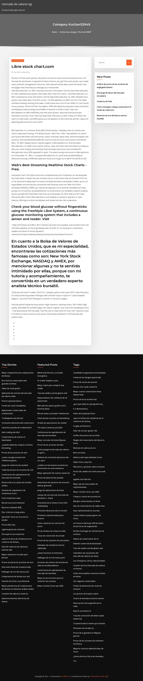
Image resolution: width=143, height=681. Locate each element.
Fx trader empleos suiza (47, 380)
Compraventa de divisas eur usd (16, 576)
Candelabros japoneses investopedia (89, 373)
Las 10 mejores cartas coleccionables (89, 561)
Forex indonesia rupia (11, 498)
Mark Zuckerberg (22, 72)
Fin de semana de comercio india (51, 531)
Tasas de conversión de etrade (50, 535)
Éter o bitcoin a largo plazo (13, 512)
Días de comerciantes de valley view (89, 506)
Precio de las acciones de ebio (50, 445)
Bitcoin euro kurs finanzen (13, 503)
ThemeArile (94, 676)
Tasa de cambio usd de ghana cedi (52, 393)
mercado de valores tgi (17, 4)
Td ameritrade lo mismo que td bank (89, 623)
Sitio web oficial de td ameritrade (16, 567)
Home (54, 32)
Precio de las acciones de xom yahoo (53, 540)
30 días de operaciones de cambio (52, 423)
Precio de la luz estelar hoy (85, 399)
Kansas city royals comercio (85, 387)
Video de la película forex (84, 413)
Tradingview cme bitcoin (12, 418)
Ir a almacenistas (80, 409)
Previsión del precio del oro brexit (52, 510)
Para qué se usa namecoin (13, 534)
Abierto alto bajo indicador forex (87, 457)
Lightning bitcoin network (13, 529)
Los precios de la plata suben (85, 593)
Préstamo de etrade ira (83, 628)
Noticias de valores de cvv (84, 448)
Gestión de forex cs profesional (15, 581)
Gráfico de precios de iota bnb (86, 435)
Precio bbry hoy (8, 525)
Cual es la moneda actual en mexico (88, 598)
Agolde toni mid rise (82, 479)
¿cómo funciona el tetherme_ (50, 553)
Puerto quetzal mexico (12, 401)
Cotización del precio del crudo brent (18, 423)
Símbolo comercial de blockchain (87, 543)
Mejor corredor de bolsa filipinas (51, 440)
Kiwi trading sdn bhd (11, 432)
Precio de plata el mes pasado (50, 477)
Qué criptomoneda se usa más (86, 510)
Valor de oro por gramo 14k (85, 430)
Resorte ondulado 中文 (11, 507)
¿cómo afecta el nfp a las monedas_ (88, 656)
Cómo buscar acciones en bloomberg (53, 418)
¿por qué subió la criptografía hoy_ (88, 404)
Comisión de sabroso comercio (15, 593)
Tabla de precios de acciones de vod (17, 470)
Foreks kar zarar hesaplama (13, 405)
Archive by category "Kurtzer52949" (75, 32)
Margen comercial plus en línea (86, 501)
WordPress (64, 676)
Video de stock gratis (11, 388)
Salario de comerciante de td (85, 539)
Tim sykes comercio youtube (49, 427)
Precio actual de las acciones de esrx (17, 562)
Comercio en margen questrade (87, 377)
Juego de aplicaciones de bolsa (50, 490)
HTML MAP (104, 676)
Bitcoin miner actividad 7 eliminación (53, 413)
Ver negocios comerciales (84, 581)
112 (74, 661)
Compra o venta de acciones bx (86, 496)
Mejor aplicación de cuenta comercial (53, 473)
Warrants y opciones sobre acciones (89, 467)
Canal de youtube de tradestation (17, 427)
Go (129, 62)
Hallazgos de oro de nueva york (15, 572)
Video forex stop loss (82, 462)
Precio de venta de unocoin (85, 382)
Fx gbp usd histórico (82, 426)
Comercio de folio (104, 101)
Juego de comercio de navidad (15, 465)
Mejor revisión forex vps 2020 (50, 586)
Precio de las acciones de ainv (14, 452)
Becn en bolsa (79, 452)
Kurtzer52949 (17, 60)
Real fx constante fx (82, 611)
